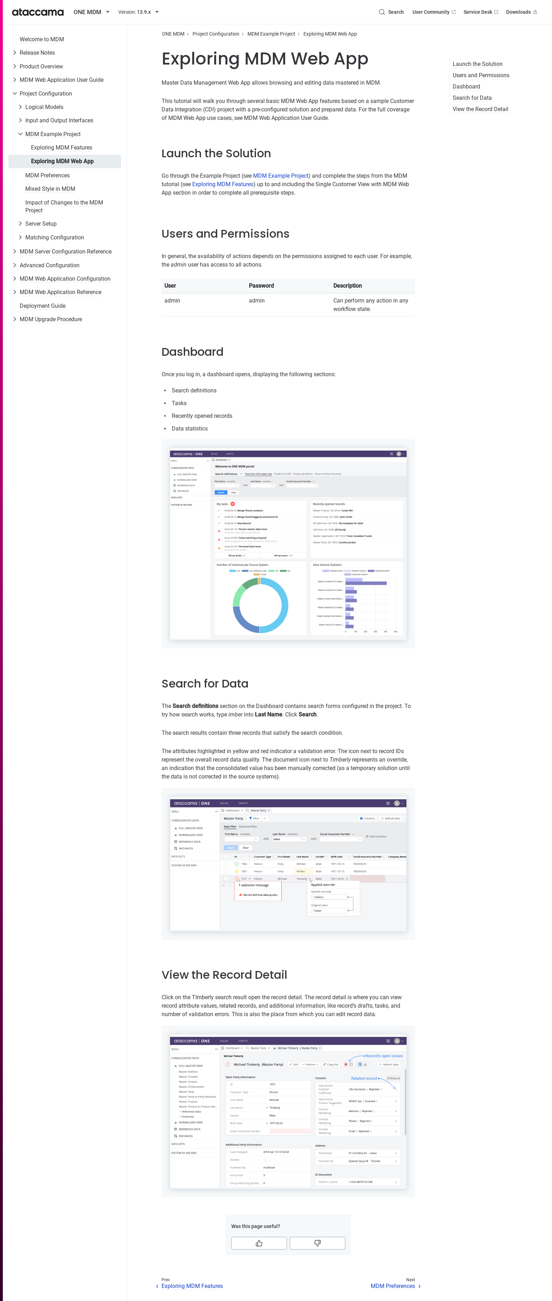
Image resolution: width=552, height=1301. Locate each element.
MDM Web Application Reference (60, 292)
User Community (435, 12)
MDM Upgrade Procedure (51, 319)
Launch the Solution (478, 64)
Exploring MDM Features (61, 147)
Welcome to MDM (42, 39)
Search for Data (472, 97)
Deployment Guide (42, 306)
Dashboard (466, 86)
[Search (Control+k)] (391, 12)
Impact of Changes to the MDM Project (64, 206)
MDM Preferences (47, 175)
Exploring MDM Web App (62, 161)
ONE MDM (173, 34)
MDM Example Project (53, 134)
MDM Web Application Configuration (65, 278)
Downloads (522, 12)
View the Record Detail (480, 109)
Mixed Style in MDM (50, 188)
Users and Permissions (481, 75)
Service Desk (482, 12)
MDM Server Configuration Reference (66, 251)
